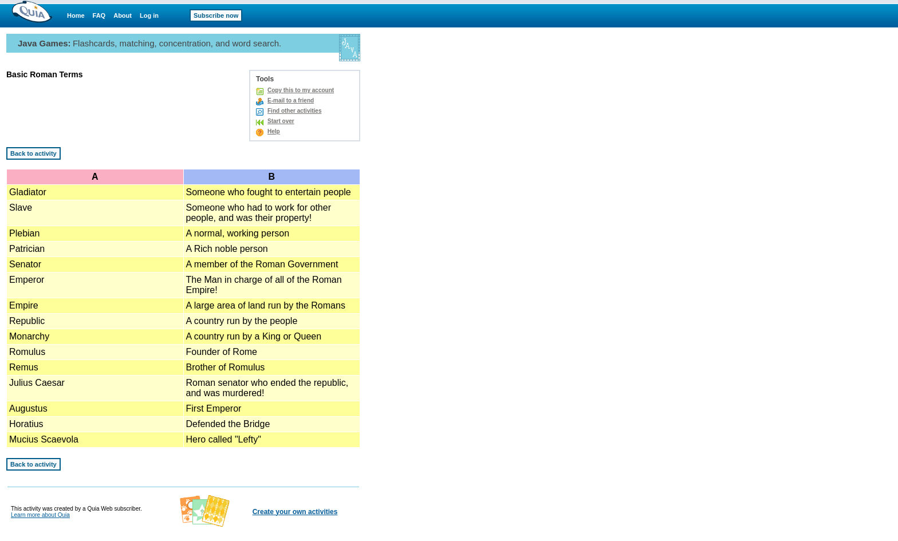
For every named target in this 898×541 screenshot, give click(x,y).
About (122, 15)
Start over (280, 121)
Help (273, 131)
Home (76, 15)
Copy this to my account (300, 90)
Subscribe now (216, 15)
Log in (149, 15)
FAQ (99, 15)
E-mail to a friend (290, 100)
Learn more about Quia (40, 515)
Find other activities (294, 111)
